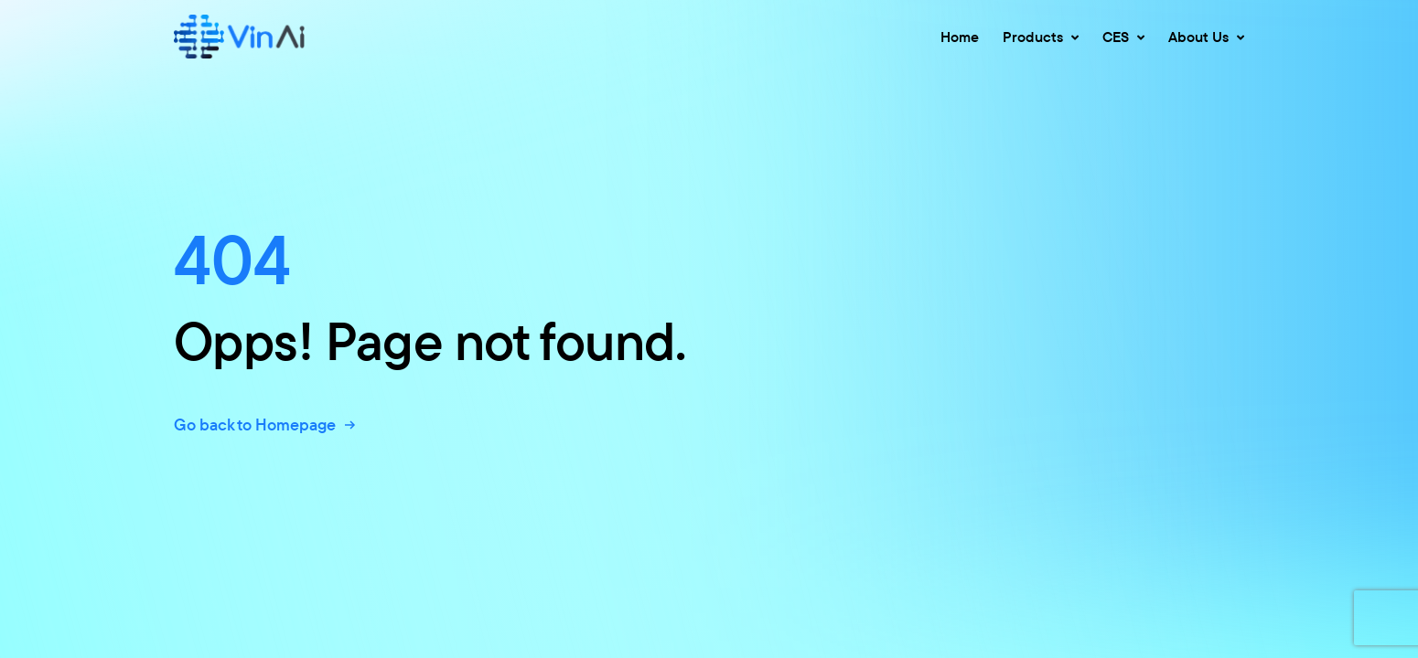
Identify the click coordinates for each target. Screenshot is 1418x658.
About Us (1206, 36)
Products (1041, 36)
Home (959, 36)
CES (1123, 36)
